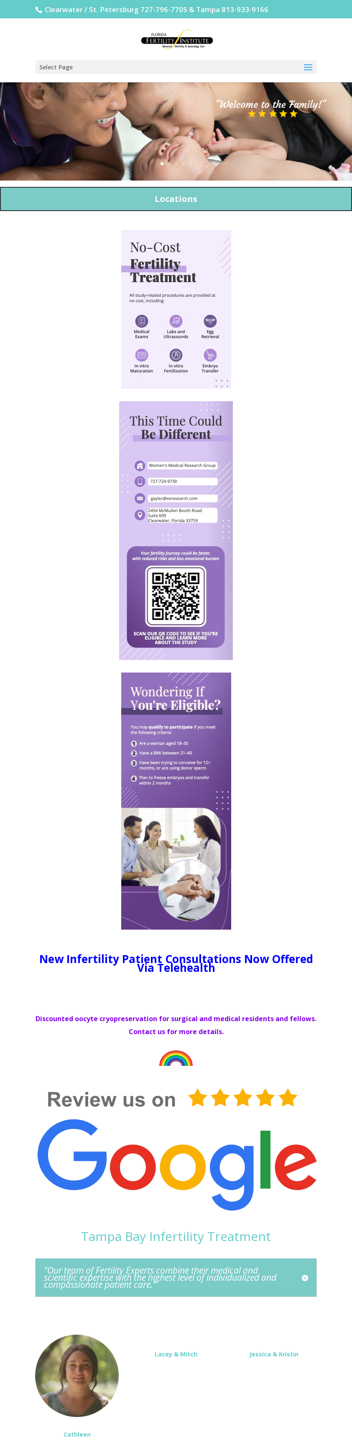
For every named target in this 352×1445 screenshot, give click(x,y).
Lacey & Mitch (176, 1354)
